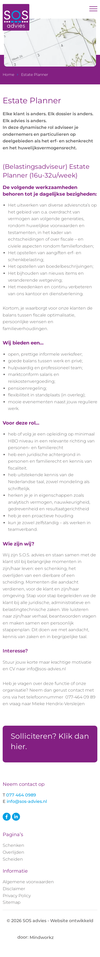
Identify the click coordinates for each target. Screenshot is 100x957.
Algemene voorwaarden (28, 881)
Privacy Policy (17, 895)
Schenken (13, 845)
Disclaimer (14, 888)
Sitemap (12, 902)
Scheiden (13, 859)
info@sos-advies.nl (27, 801)
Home (8, 74)
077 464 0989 (21, 795)
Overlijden (13, 852)
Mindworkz (56, 937)
